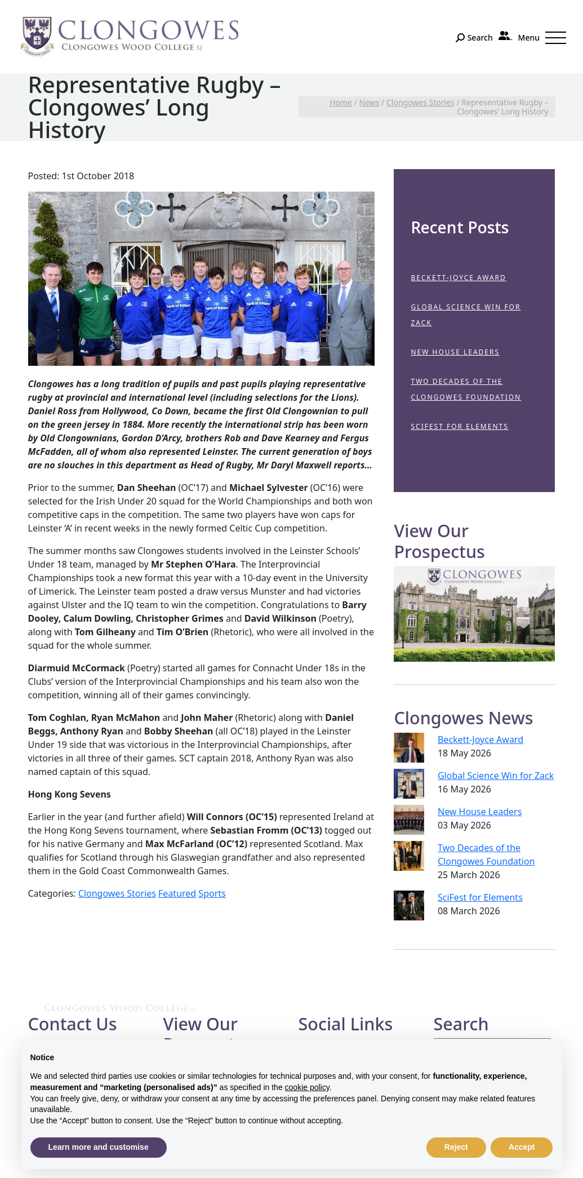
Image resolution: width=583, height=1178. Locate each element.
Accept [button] (522, 1147)
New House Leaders (455, 352)
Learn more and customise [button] (98, 1147)
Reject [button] (456, 1147)
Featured (177, 893)
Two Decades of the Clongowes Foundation (466, 389)
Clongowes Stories (117, 893)
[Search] (474, 38)
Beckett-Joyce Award (458, 277)
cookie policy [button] (307, 1087)
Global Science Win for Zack (465, 314)
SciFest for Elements (459, 426)
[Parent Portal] (505, 35)
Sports (211, 893)
